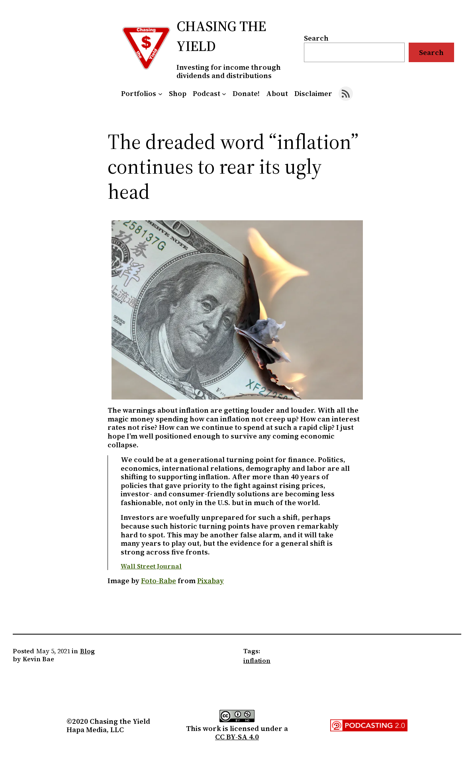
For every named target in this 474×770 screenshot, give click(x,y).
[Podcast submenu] (224, 93)
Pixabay (210, 581)
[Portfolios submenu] (160, 93)
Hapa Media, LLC (95, 730)
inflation (256, 660)
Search (316, 38)
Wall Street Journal (151, 566)
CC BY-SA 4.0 (237, 737)
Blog (87, 651)
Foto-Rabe (158, 581)
